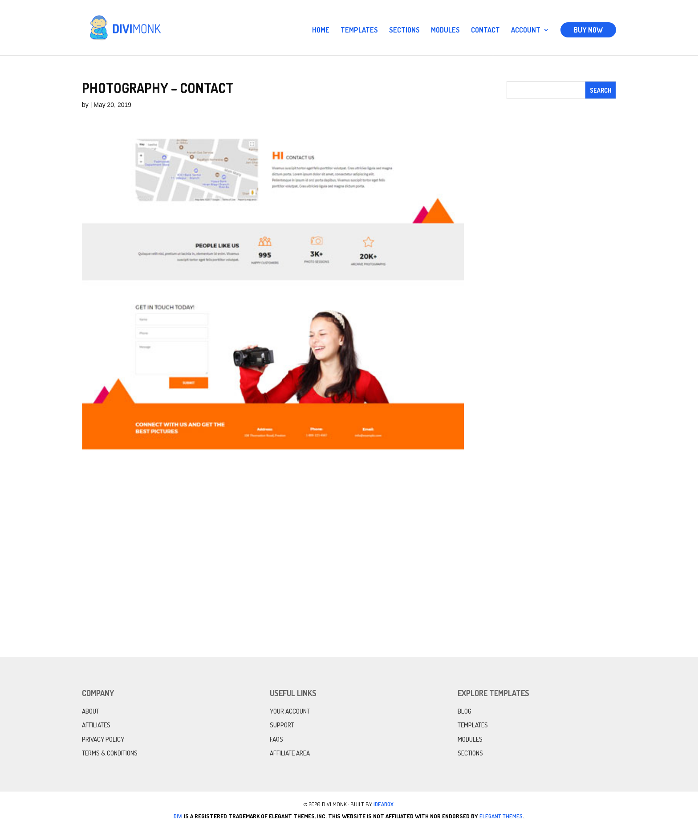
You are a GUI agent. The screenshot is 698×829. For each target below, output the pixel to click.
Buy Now (588, 29)
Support (282, 725)
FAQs (276, 739)
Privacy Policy (103, 739)
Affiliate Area (290, 753)
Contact (485, 30)
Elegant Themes (501, 816)
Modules (445, 30)
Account (525, 30)
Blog (464, 711)
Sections (404, 30)
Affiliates (96, 725)
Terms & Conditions (110, 753)
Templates (359, 30)
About (90, 711)
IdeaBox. (384, 804)
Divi (178, 816)
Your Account (290, 711)
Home (320, 30)
